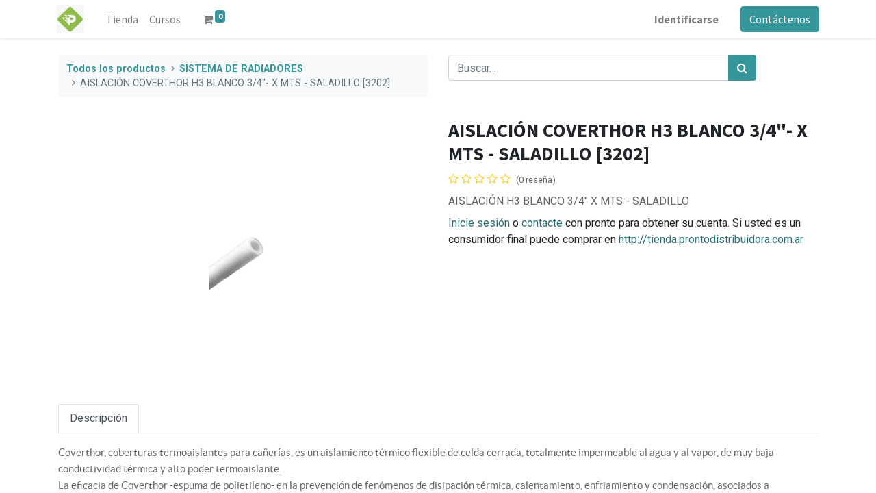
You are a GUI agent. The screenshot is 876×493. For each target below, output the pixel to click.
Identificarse (685, 19)
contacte (542, 222)
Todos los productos (116, 69)
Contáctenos (778, 19)
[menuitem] (123, 19)
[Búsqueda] (742, 68)
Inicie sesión (479, 222)
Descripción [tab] (98, 418)
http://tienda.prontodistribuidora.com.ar (711, 239)
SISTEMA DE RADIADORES (241, 69)
